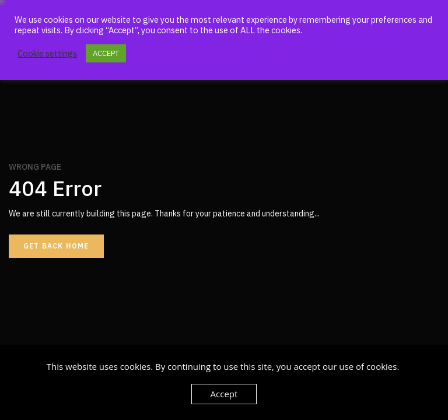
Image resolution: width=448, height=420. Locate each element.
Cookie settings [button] (47, 53)
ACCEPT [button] (106, 53)
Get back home (56, 246)
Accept (224, 394)
